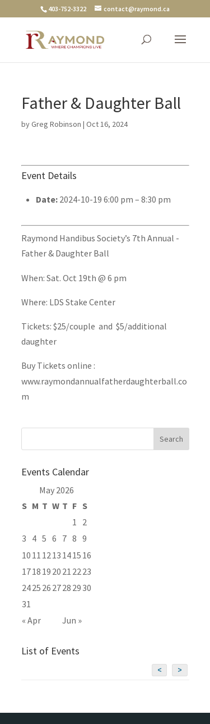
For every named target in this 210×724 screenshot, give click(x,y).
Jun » (72, 620)
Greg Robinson (56, 124)
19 (46, 571)
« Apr (31, 620)
